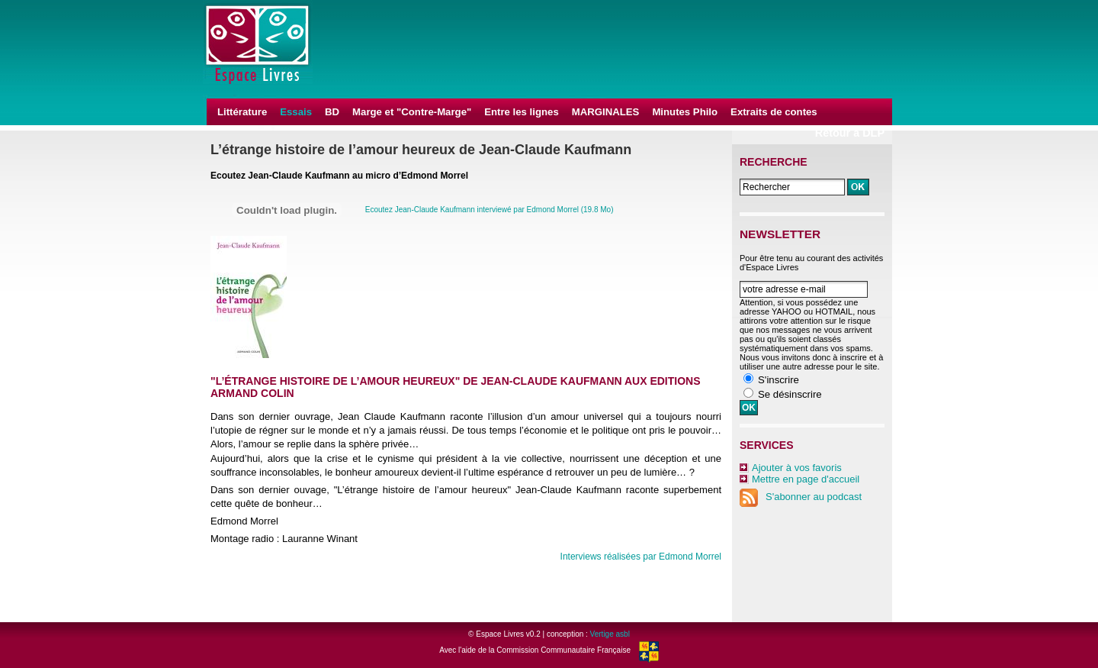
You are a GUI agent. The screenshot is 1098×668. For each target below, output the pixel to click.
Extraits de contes (773, 112)
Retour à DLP (849, 133)
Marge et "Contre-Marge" (411, 112)
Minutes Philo (685, 112)
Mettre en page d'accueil (805, 479)
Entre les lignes (521, 112)
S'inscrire (778, 380)
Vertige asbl (610, 634)
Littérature (242, 112)
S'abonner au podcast (801, 496)
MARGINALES (606, 112)
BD (332, 112)
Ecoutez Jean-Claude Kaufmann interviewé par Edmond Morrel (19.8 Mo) (489, 209)
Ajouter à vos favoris (797, 467)
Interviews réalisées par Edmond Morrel (640, 556)
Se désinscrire (790, 394)
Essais (296, 112)
